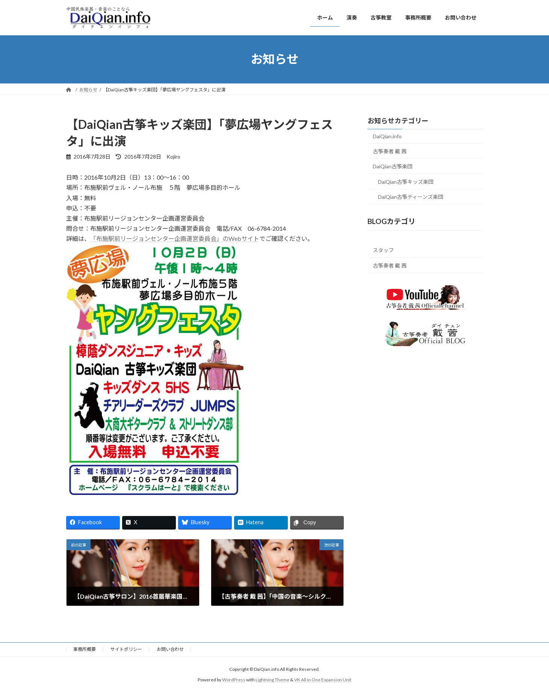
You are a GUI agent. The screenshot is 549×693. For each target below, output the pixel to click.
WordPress (233, 680)
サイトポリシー (126, 649)
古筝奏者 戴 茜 (390, 151)
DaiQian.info (387, 136)
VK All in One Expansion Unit (322, 680)
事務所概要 (84, 649)
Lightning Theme (272, 680)
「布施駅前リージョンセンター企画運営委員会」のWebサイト (174, 238)
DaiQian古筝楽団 (393, 166)
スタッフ (383, 250)
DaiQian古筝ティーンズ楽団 (410, 197)
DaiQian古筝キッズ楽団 (406, 181)
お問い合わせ (170, 649)
